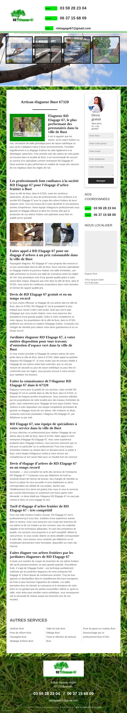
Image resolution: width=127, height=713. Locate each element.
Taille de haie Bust (55, 628)
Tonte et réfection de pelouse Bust (61, 639)
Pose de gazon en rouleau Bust (99, 628)
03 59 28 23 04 (73, 8)
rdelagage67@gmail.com (73, 28)
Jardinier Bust (17, 628)
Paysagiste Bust (18, 637)
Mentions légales (89, 707)
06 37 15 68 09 (73, 18)
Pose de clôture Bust (20, 632)
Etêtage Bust (53, 632)
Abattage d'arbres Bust (21, 641)
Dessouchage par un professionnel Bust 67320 (96, 634)
